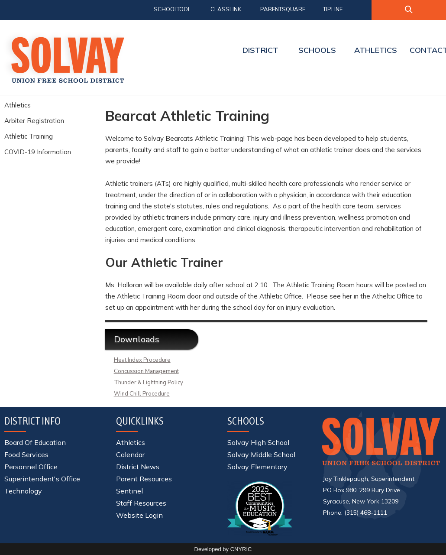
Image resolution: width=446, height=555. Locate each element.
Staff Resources (141, 503)
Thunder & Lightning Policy (148, 382)
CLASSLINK (225, 9)
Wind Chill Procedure (142, 394)
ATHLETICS (375, 50)
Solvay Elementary (257, 466)
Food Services (26, 454)
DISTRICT (260, 50)
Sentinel (129, 491)
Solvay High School (258, 442)
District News (137, 466)
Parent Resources (144, 478)
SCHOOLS (317, 50)
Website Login (139, 515)
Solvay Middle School (261, 454)
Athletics (17, 105)
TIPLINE (333, 9)
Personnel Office (31, 466)
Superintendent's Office (42, 478)
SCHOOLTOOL (172, 9)
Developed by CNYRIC (223, 549)
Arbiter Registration (34, 121)
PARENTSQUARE (282, 9)
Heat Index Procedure (142, 360)
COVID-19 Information (37, 152)
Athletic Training (28, 136)
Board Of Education (35, 442)
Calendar (130, 454)
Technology (23, 491)
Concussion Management (146, 371)
